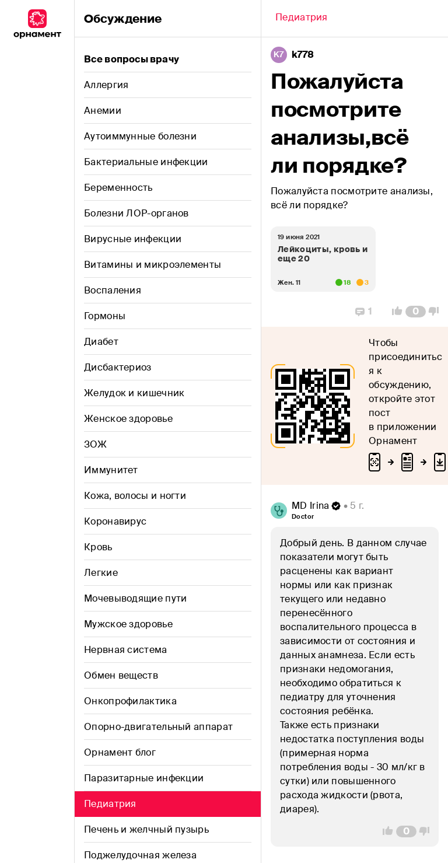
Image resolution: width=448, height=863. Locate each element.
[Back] (301, 18)
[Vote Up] (393, 311)
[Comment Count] (415, 311)
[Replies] (364, 312)
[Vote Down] (437, 312)
